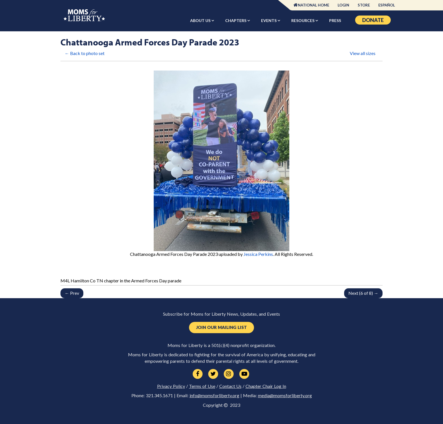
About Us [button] (200, 20)
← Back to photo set (85, 53)
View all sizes (362, 53)
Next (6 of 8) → (363, 293)
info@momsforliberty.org (214, 395)
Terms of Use (202, 386)
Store (364, 5)
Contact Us (230, 386)
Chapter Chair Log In (266, 386)
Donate (373, 20)
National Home (313, 5)
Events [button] (269, 20)
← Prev (72, 293)
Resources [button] (303, 20)
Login (343, 5)
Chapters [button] (236, 20)
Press (335, 20)
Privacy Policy (171, 386)
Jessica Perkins (258, 254)
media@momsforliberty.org (285, 395)
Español (386, 5)
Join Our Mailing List (221, 327)
